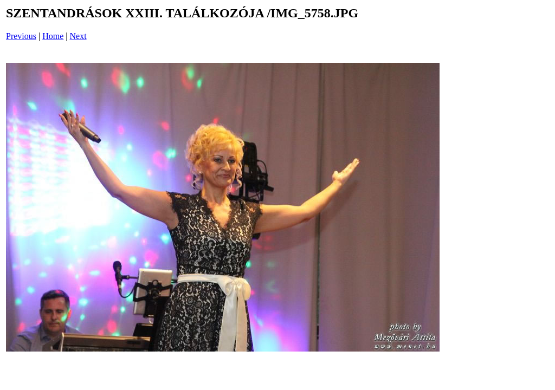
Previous (21, 36)
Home (52, 36)
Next (78, 36)
